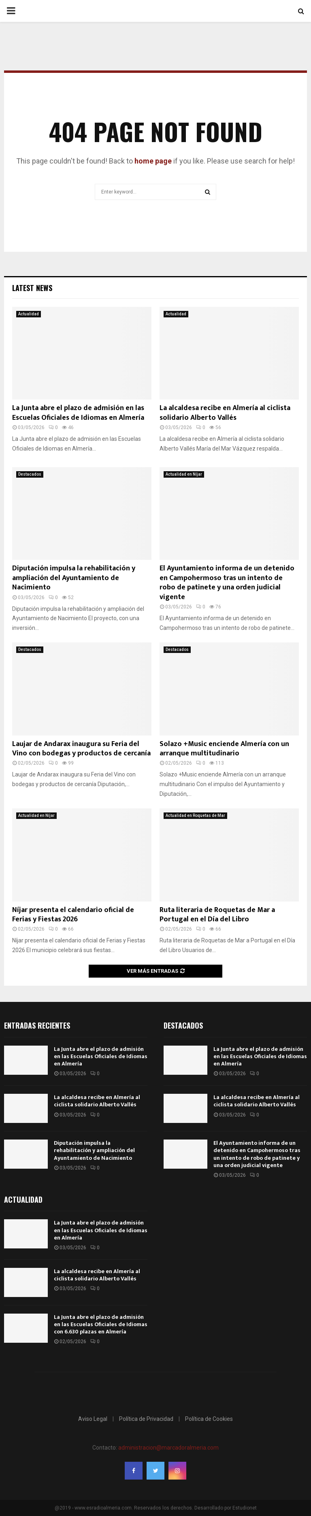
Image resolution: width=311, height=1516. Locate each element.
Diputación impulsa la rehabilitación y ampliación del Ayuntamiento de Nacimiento (73, 577)
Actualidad (28, 314)
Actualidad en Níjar (184, 474)
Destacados (29, 474)
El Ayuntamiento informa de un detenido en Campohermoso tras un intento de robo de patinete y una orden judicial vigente (227, 582)
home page (153, 161)
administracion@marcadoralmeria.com (168, 1447)
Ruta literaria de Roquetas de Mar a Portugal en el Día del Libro (217, 914)
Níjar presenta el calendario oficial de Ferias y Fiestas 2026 (73, 914)
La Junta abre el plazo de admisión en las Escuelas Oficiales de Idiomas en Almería (78, 412)
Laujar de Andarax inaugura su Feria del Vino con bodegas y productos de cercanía (81, 748)
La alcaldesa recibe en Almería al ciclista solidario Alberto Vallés (225, 412)
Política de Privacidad (146, 1419)
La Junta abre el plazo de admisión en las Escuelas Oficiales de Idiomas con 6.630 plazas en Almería (100, 1324)
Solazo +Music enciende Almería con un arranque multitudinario (224, 748)
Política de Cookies (209, 1419)
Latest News (32, 288)
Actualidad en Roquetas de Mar (195, 815)
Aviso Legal (92, 1419)
